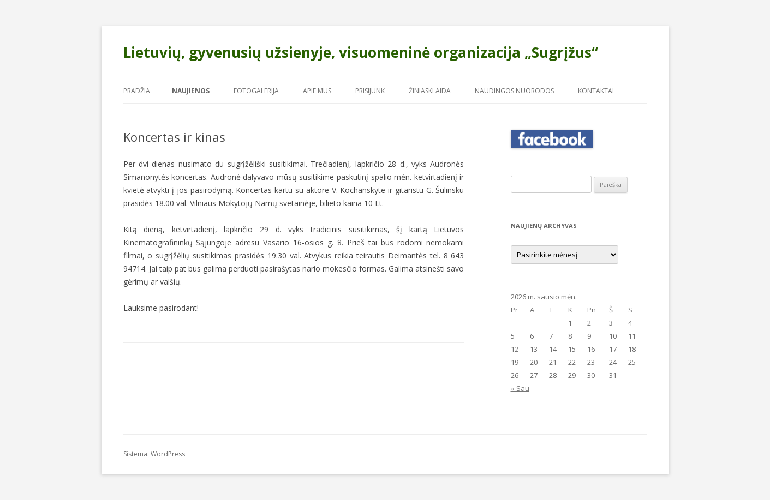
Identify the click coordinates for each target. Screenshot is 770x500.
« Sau (520, 388)
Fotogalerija (256, 90)
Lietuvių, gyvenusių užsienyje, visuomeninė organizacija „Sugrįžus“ (360, 52)
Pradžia (136, 90)
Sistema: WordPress (154, 454)
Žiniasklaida (430, 90)
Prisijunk (370, 90)
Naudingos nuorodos (514, 90)
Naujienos (191, 90)
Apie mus (317, 90)
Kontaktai (596, 90)
